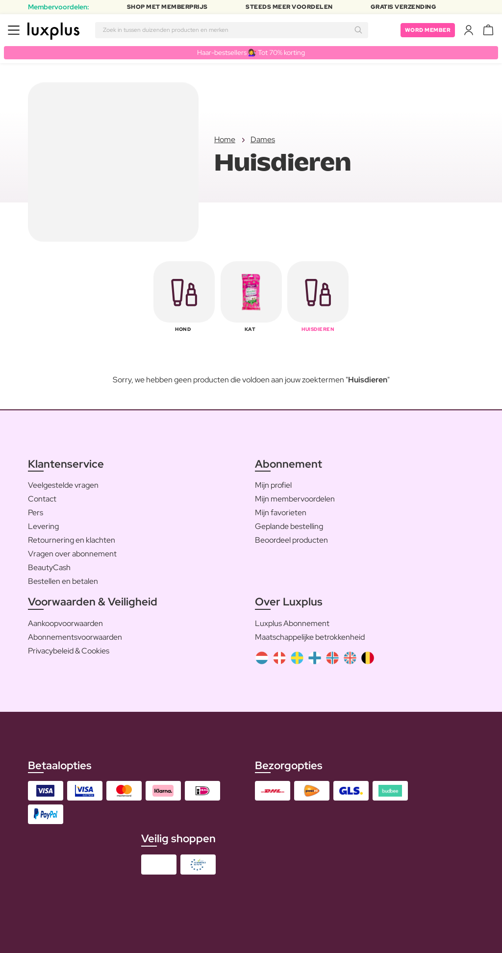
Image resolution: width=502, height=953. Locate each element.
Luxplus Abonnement (292, 623)
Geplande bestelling (289, 527)
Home (224, 140)
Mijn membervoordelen (295, 499)
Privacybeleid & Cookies (68, 651)
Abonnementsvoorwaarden (75, 637)
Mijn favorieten (280, 513)
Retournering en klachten (71, 540)
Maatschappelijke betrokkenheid (310, 637)
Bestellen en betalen (63, 582)
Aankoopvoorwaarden (65, 623)
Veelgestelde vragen (63, 485)
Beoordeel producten (291, 540)
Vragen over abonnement (72, 554)
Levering (43, 527)
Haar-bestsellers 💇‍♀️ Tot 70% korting (251, 52)
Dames (263, 140)
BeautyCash (49, 568)
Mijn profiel (273, 485)
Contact (42, 499)
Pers (35, 513)
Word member (426, 30)
